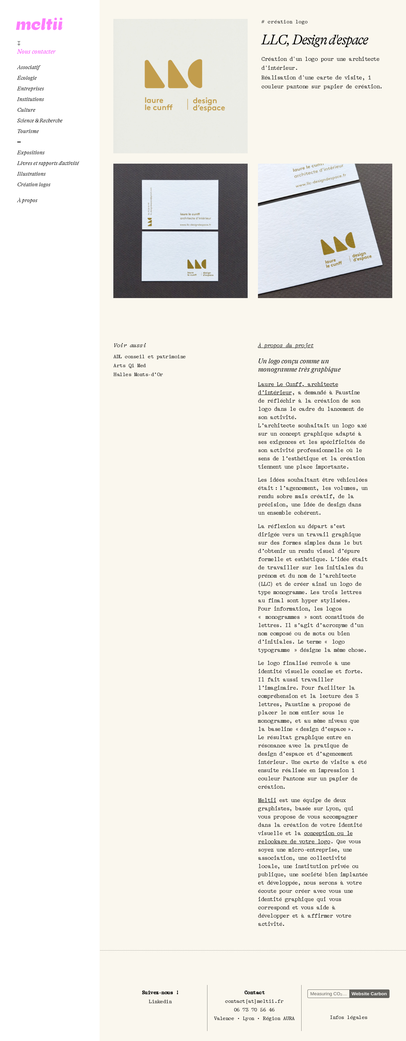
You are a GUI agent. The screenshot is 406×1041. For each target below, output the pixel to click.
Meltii (267, 800)
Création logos (33, 185)
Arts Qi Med (129, 366)
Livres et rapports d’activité (48, 163)
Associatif (28, 67)
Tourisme (28, 131)
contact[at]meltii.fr (254, 1001)
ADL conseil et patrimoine (149, 357)
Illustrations (31, 174)
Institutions (30, 99)
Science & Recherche (40, 121)
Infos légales (349, 1017)
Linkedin (160, 1001)
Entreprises (30, 89)
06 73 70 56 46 (254, 1009)
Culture (26, 110)
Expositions (31, 153)
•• (19, 142)
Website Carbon (369, 993)
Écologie (27, 78)
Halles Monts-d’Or (138, 374)
